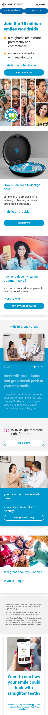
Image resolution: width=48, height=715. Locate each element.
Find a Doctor (24, 70)
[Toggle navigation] (40, 5)
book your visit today (24, 516)
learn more (24, 221)
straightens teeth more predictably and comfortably (24, 40)
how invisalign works (24, 304)
